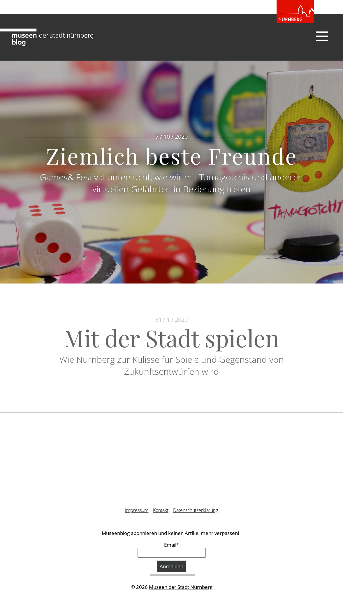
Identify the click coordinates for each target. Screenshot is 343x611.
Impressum (136, 510)
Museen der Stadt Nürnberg (180, 587)
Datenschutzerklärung (195, 510)
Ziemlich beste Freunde (171, 155)
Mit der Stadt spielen (171, 337)
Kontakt (160, 510)
